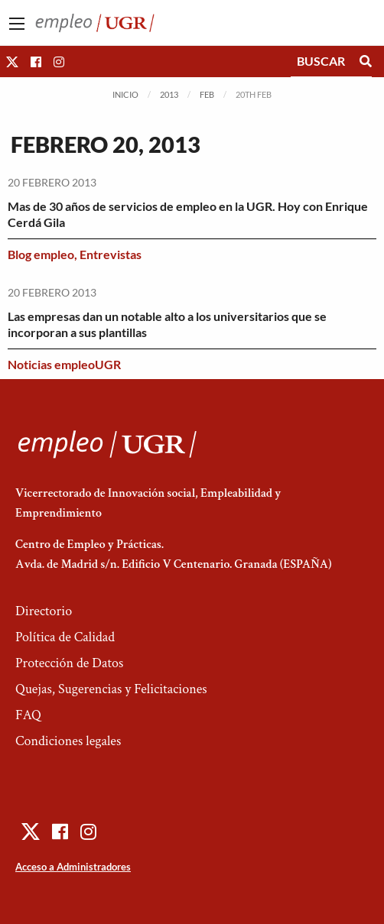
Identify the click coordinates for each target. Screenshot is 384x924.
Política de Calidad (65, 637)
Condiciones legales (68, 741)
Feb (207, 94)
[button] (12, 61)
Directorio (43, 611)
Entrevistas (111, 254)
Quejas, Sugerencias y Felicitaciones (111, 689)
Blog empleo (41, 254)
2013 (169, 94)
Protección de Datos (69, 663)
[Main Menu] (16, 24)
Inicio (125, 94)
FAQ (28, 715)
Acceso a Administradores (73, 867)
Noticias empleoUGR (64, 364)
